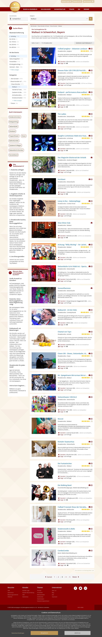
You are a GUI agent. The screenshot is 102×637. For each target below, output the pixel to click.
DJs (79, 9)
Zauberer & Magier (15, 145)
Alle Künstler (34, 26)
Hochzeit (39, 590)
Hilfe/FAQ (10, 596)
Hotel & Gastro (40, 599)
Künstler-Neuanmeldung (28, 592)
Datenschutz (11, 592)
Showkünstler (59, 9)
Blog (53, 592)
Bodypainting (13, 122)
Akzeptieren (44, 633)
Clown (24, 136)
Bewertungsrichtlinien (13, 594)
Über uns (54, 590)
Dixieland (12, 131)
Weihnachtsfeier (41, 594)
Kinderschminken (14, 117)
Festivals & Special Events (43, 601)
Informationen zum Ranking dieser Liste (84, 570)
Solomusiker (46, 9)
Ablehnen (77, 633)
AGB (9, 590)
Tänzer (71, 9)
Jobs (53, 594)
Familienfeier (40, 596)
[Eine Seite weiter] (76, 577)
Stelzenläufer (13, 126)
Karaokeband (13, 155)
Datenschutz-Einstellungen (18, 633)
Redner (86, 9)
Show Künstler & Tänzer (43, 26)
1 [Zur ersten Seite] (54, 577)
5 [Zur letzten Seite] (70, 576)
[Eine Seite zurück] (48, 577)
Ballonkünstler (14, 141)
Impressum (54, 596)
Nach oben (80, 607)
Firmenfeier (40, 592)
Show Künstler (53, 26)
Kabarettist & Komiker (16, 150)
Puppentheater (14, 136)
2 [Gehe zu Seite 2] (58, 577)
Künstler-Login (25, 590)
